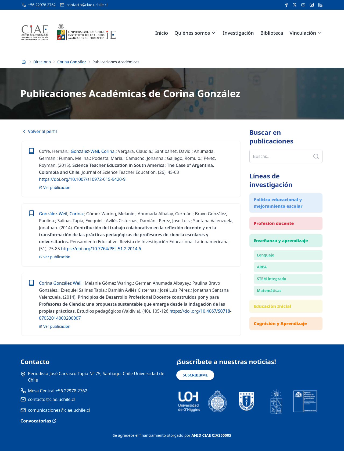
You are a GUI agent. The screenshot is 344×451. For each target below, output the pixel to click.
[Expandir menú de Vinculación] (319, 33)
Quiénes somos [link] (192, 33)
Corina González (71, 61)
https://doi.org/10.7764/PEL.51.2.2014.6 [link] (100, 249)
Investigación (238, 33)
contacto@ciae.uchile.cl (51, 399)
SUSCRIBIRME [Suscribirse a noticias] (195, 375)
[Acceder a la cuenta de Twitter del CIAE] (295, 5)
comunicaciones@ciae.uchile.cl (59, 410)
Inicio (161, 33)
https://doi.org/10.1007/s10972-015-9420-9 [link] (82, 179)
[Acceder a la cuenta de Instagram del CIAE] (312, 5)
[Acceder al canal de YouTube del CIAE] (303, 5)
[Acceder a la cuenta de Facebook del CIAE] (286, 5)
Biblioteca (271, 33)
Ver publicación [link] (54, 187)
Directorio (42, 61)
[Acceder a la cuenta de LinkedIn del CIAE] (320, 5)
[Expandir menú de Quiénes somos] (213, 33)
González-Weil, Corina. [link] (93, 151)
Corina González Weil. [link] (61, 283)
